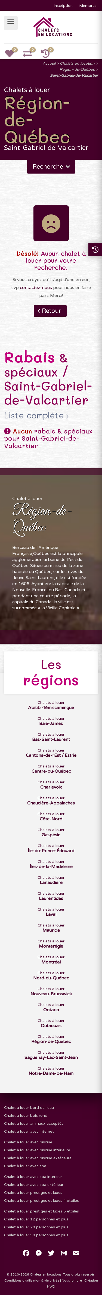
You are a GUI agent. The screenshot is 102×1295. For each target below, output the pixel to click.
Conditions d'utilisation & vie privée (31, 1280)
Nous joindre (72, 1280)
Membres (88, 5)
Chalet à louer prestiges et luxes (33, 1192)
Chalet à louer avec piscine (28, 1142)
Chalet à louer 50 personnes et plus (36, 1235)
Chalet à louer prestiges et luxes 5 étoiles (41, 1211)
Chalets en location (77, 63)
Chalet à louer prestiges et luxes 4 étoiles (41, 1200)
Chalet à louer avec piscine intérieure (37, 1150)
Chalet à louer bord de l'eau (29, 1107)
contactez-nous (36, 287)
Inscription (63, 5)
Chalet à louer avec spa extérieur (33, 1184)
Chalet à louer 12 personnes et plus (36, 1219)
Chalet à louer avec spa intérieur (33, 1176)
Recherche (52, 166)
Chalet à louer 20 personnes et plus (36, 1227)
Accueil (49, 63)
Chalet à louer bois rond (25, 1115)
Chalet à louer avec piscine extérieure (38, 1158)
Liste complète (34, 415)
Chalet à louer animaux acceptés (33, 1123)
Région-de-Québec (77, 69)
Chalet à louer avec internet (29, 1131)
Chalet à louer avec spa (25, 1166)
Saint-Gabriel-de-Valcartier (74, 75)
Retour (51, 310)
